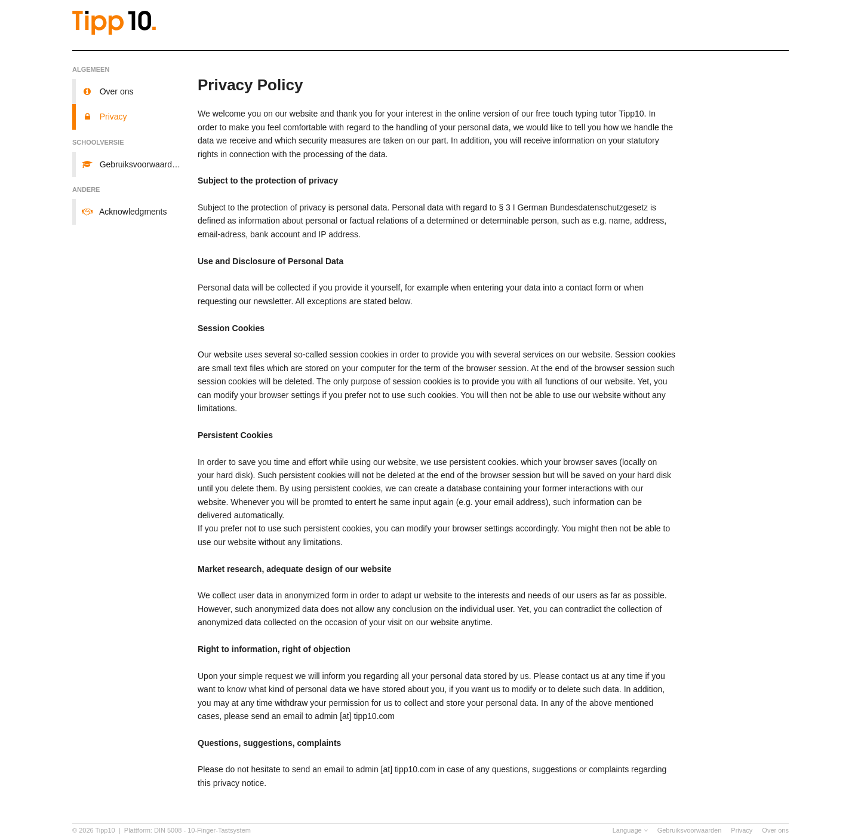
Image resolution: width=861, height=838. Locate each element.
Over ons (775, 830)
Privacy (741, 830)
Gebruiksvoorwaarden (689, 830)
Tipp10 (105, 830)
